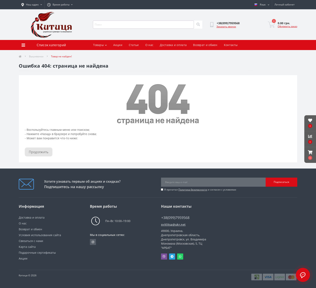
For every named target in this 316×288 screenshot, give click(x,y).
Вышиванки (36, 56)
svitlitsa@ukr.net (173, 224)
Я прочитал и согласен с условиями (200, 189)
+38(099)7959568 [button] (175, 217)
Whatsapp (180, 256)
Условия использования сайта (40, 235)
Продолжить (38, 152)
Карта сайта (27, 247)
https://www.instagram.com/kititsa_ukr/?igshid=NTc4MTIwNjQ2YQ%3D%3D (93, 242)
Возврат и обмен (205, 45)
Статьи (134, 45)
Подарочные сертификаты (37, 252)
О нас (149, 45)
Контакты (231, 45)
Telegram (172, 256)
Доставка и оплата (173, 45)
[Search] (198, 25)
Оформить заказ (287, 26)
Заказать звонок (226, 26)
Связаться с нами (31, 241)
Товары (100, 45)
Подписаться (281, 182)
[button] (310, 155)
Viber (164, 256)
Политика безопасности (192, 189)
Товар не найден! (61, 56)
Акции (117, 45)
